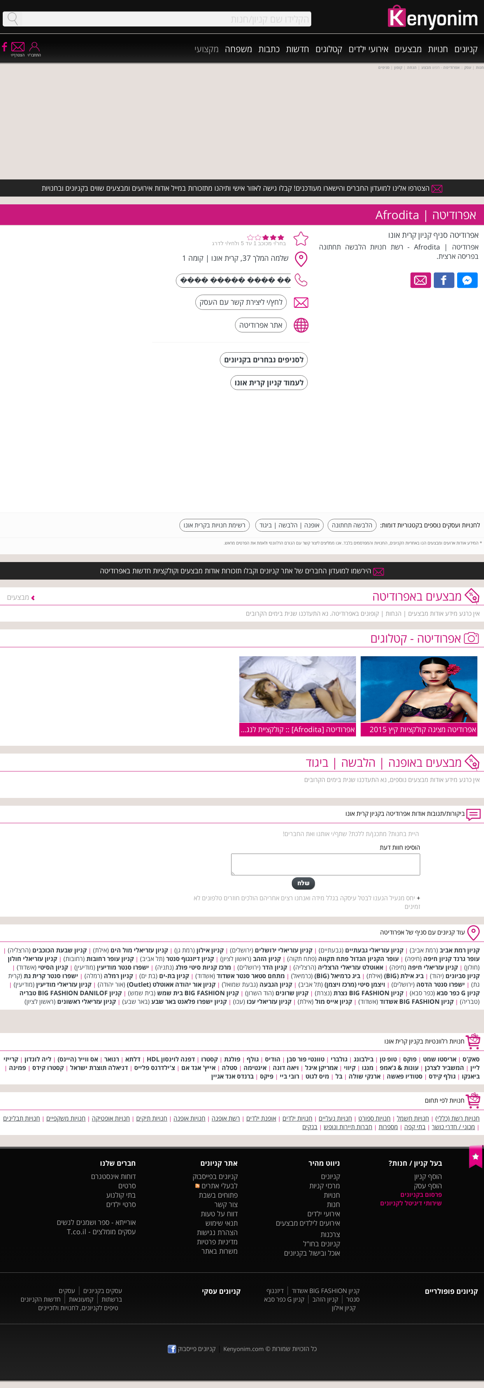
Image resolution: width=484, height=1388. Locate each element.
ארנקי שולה (365, 1076)
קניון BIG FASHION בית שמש (198, 993)
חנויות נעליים (335, 1118)
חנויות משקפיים (66, 1118)
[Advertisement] (421, 452)
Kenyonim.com (243, 1349)
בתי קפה (415, 1127)
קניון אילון (210, 950)
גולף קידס (442, 1076)
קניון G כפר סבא (458, 993)
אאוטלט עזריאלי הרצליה (350, 967)
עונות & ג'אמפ (399, 1067)
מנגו (368, 1067)
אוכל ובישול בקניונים (312, 1253)
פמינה (17, 1067)
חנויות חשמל (413, 1118)
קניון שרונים (292, 993)
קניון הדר (274, 967)
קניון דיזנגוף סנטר (190, 958)
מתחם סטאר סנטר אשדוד (251, 976)
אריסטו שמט (439, 1059)
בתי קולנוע (121, 1195)
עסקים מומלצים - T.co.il (101, 1231)
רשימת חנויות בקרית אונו (215, 525)
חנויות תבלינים (21, 1118)
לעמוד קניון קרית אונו (269, 382)
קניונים (466, 48)
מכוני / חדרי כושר (453, 1127)
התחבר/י (34, 52)
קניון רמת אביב (460, 950)
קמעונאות (81, 1299)
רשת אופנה (226, 1118)
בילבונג (364, 1059)
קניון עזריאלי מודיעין (63, 984)
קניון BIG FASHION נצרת (368, 993)
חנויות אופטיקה (111, 1118)
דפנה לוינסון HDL (171, 1059)
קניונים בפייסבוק (215, 1176)
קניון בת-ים (174, 976)
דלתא (132, 1059)
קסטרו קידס (48, 1067)
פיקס (267, 1076)
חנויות (438, 48)
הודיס (273, 1059)
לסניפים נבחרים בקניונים (263, 359)
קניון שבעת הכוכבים (59, 950)
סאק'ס (471, 1059)
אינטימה (255, 1067)
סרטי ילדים (121, 1204)
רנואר (111, 1059)
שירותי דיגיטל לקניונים (411, 1203)
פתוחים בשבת (218, 1195)
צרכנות (330, 1234)
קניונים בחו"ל (321, 1243)
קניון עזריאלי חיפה (433, 967)
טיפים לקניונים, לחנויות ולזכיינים (78, 1308)
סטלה (229, 1067)
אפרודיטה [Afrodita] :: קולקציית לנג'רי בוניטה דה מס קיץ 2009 (261, 729)
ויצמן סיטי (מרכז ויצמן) (354, 984)
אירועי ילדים (368, 48)
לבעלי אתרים (216, 1185)
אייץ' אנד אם (198, 1067)
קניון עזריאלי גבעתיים (374, 950)
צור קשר (226, 1204)
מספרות (388, 1127)
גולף (253, 1059)
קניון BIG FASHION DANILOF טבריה (70, 993)
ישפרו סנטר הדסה (440, 984)
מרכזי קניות (324, 1185)
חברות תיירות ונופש (348, 1127)
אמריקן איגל (321, 1067)
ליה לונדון (38, 1059)
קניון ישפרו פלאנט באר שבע (189, 1001)
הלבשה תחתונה (352, 525)
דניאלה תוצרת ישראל (99, 1067)
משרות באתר (220, 1251)
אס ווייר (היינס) (78, 1059)
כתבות (269, 48)
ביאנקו (471, 1076)
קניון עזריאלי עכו (269, 1001)
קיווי (350, 1067)
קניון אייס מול (333, 1001)
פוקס (410, 1059)
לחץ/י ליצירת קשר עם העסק (241, 302)
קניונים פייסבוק (192, 1348)
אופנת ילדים (261, 1118)
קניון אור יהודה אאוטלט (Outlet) (171, 984)
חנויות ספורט (374, 1118)
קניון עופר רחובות (110, 958)
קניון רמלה (118, 976)
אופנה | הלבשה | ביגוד (289, 525)
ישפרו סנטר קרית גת (51, 976)
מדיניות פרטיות (217, 1241)
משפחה (238, 48)
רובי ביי (289, 1076)
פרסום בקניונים (421, 1194)
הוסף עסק (428, 1185)
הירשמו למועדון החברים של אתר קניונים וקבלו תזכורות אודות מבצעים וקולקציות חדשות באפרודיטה (242, 570)
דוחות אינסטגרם (113, 1176)
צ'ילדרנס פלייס (154, 1067)
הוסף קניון (428, 1176)
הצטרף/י (18, 52)
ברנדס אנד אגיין (232, 1076)
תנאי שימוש (221, 1223)
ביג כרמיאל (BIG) (337, 976)
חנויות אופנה (189, 1118)
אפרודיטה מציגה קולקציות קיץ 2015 (423, 729)
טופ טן (388, 1059)
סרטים (127, 1185)
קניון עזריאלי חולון (32, 958)
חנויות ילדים (297, 1118)
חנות (333, 1204)
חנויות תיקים (151, 1118)
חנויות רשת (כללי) (457, 1118)
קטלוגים (329, 48)
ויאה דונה (286, 1067)
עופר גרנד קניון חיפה (451, 958)
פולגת (232, 1059)
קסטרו (209, 1059)
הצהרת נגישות (217, 1232)
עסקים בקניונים (102, 1290)
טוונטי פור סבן (305, 1059)
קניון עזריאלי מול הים (139, 950)
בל (338, 1076)
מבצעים (408, 48)
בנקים (309, 1127)
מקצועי (207, 48)
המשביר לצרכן (444, 1067)
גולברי (339, 1059)
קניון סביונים (462, 976)
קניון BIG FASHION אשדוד (417, 1001)
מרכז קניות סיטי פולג (203, 967)
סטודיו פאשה (405, 1076)
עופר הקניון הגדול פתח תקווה (358, 958)
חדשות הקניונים (41, 1299)
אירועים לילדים (320, 1223)
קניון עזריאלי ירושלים (283, 950)
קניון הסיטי (53, 967)
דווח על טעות (219, 1213)
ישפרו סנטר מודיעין (123, 967)
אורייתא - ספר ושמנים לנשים (96, 1222)
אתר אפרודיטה (260, 325)
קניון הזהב (267, 958)
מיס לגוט (317, 1076)
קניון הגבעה (276, 984)
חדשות (297, 48)
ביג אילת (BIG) (404, 976)
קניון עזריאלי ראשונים (86, 1001)
